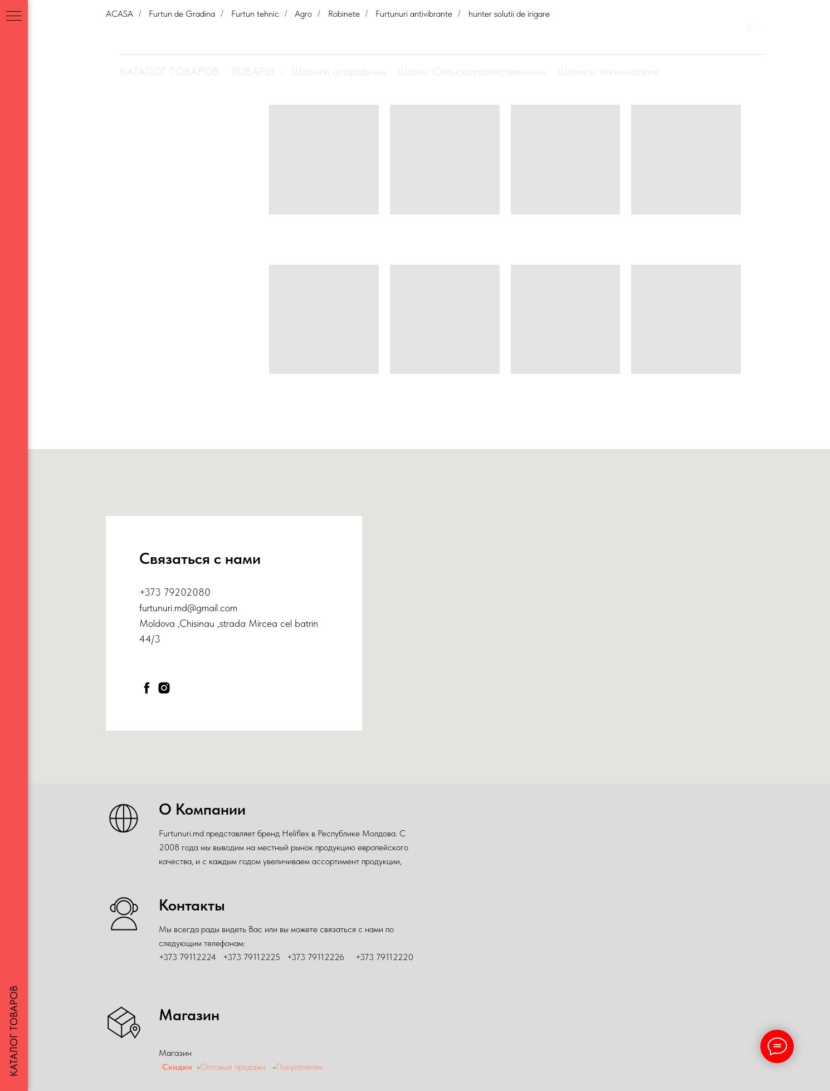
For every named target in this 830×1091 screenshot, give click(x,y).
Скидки (177, 1066)
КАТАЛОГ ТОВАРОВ (169, 71)
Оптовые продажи (233, 1066)
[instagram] (164, 688)
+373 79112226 (315, 957)
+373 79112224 (187, 957)
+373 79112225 (251, 957)
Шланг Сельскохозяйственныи (471, 71)
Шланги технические (607, 71)
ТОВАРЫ (254, 71)
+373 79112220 (384, 957)
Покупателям (300, 1066)
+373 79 (156, 592)
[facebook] (147, 688)
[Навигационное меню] (14, 16)
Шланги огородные (338, 71)
